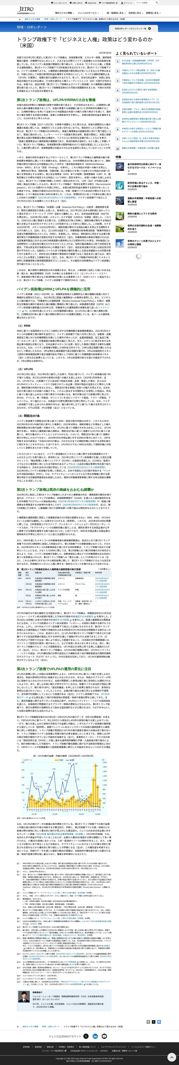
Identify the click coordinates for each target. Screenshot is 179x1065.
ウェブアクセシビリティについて (113, 1047)
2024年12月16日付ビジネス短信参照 (43, 956)
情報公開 (50, 1047)
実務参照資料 (79, 984)
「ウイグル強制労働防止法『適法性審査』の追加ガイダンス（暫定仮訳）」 (59, 935)
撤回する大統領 (62, 619)
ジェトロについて (60, 3)
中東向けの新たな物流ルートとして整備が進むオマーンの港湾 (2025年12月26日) (141, 130)
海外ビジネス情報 (32, 19)
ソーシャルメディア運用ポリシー (143, 1047)
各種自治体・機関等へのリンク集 (124, 1051)
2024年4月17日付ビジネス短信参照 (70, 954)
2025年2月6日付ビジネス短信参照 (81, 504)
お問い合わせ (77, 3)
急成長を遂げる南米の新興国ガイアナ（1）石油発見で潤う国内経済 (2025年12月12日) (141, 101)
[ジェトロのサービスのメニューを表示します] (88, 13)
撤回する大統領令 (85, 616)
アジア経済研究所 (110, 3)
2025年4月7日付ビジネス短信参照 (102, 596)
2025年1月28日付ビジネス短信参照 (77, 501)
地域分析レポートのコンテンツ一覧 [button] (133, 28)
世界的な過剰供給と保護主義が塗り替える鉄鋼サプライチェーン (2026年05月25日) (141, 120)
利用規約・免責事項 (66, 1047)
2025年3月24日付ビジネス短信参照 (102, 590)
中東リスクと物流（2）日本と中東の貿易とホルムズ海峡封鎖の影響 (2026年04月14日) (141, 139)
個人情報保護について (87, 1047)
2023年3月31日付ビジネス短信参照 (86, 467)
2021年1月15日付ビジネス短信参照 (57, 197)
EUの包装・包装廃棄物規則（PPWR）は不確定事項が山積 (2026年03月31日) (140, 62)
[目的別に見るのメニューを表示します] (136, 13)
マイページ (128, 3)
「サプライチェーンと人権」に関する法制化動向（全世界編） (62, 892)
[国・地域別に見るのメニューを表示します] (116, 13)
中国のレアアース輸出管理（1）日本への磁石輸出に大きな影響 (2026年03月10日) (141, 72)
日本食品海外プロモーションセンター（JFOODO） (89, 1051)
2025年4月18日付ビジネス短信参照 (102, 585)
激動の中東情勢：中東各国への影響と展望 (140, 148)
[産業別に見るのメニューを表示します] (153, 13)
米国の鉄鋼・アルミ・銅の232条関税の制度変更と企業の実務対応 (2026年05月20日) (141, 110)
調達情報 (38, 1047)
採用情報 (26, 1047)
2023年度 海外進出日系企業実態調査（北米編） (60, 834)
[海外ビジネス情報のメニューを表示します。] (64, 13)
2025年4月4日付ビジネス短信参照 (102, 579)
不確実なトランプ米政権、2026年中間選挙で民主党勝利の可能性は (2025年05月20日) (141, 81)
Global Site (92, 3)
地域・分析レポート (53, 19)
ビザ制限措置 (72, 962)
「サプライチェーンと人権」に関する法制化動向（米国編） (62, 918)
